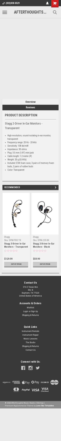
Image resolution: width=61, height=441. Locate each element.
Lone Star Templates (45, 406)
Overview (30, 101)
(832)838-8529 (11, 3)
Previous (51, 187)
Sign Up (34, 311)
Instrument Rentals (30, 331)
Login (25, 311)
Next (56, 187)
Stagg (7, 237)
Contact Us (31, 350)
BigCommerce (20, 406)
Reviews (30, 107)
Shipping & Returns (30, 315)
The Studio (30, 342)
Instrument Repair (30, 335)
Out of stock (16, 264)
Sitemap (40, 403)
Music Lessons (30, 339)
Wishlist (30, 307)
